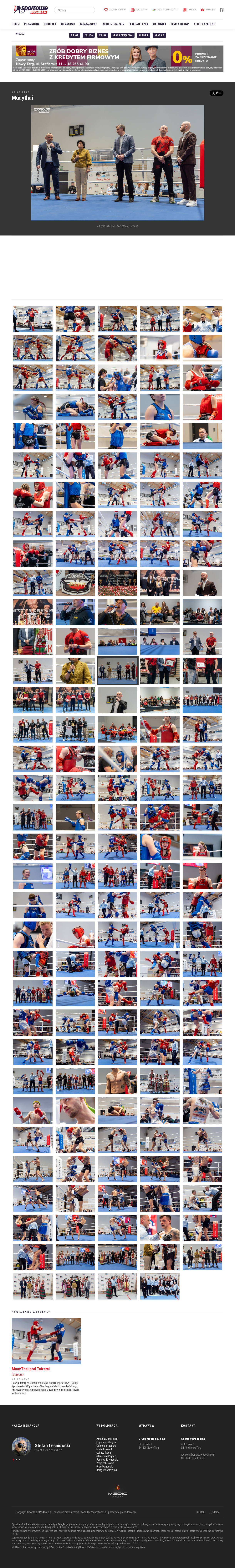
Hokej (16, 24)
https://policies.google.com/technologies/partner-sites (94, 1524)
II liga (74, 35)
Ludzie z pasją (115, 9)
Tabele (189, 9)
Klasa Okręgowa (123, 35)
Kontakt (201, 1512)
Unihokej (50, 24)
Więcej (20, 33)
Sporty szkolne (204, 24)
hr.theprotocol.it (97, 1512)
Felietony (139, 9)
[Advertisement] (17, 163)
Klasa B (159, 35)
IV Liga (89, 35)
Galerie (208, 9)
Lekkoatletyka (138, 24)
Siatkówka (159, 24)
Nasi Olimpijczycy (165, 9)
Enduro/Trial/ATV (113, 24)
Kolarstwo (67, 24)
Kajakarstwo (88, 24)
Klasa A (143, 35)
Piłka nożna (31, 24)
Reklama (215, 1512)
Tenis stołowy (180, 24)
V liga (102, 35)
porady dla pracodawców (122, 1512)
